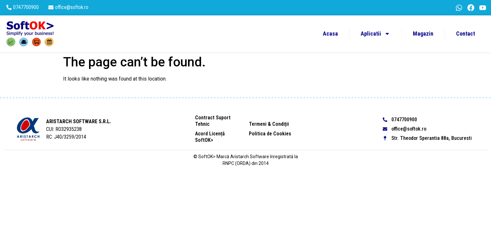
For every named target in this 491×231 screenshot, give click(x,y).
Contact (465, 33)
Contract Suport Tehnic (213, 121)
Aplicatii (375, 34)
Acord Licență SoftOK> (210, 137)
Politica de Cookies (270, 134)
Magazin (423, 33)
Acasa (330, 33)
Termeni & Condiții (269, 124)
